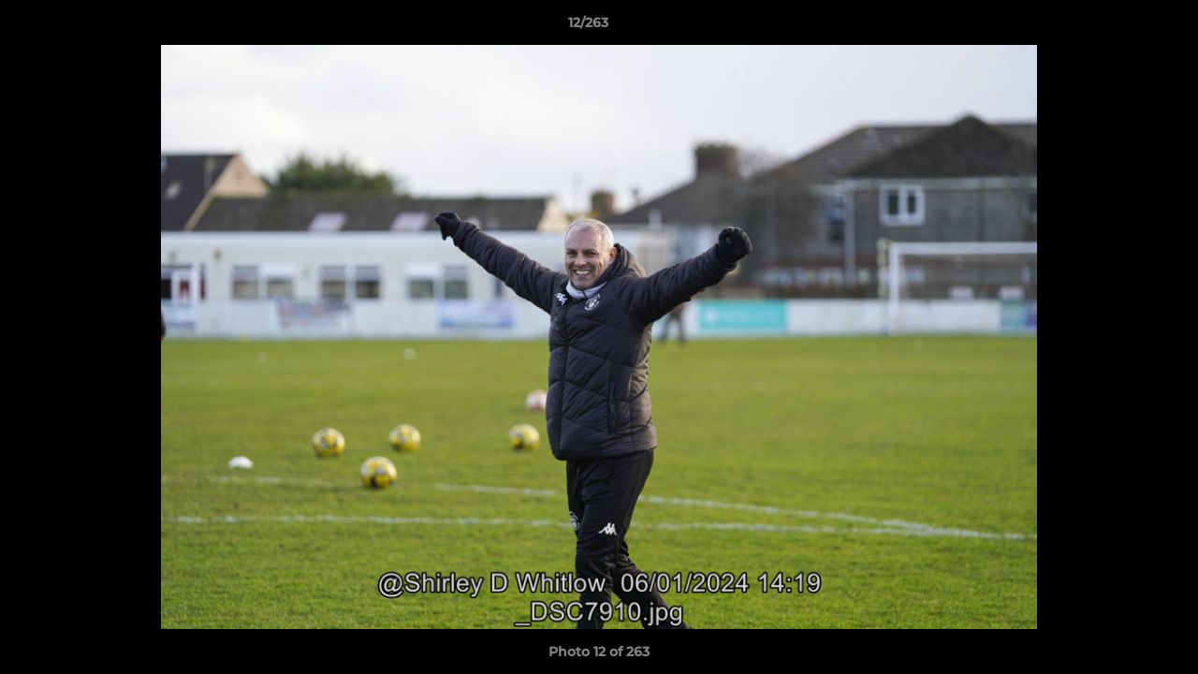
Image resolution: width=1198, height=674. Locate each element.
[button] (1119, 27)
